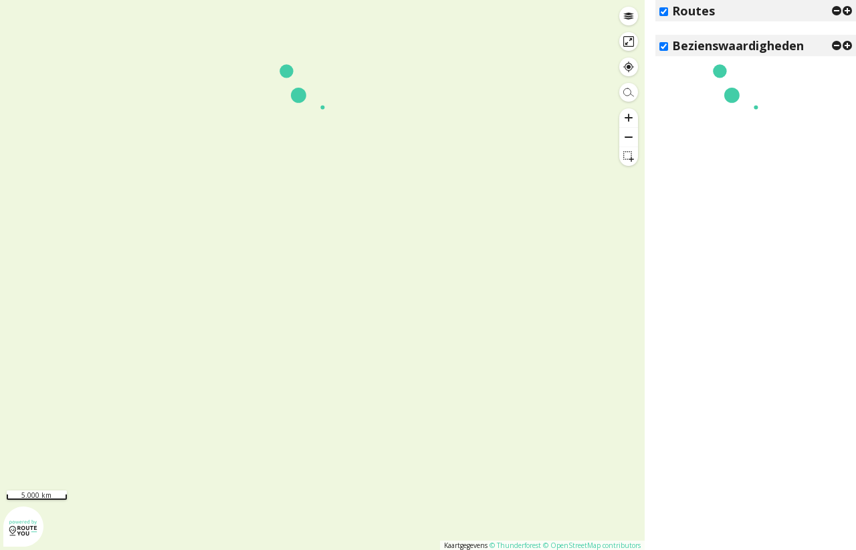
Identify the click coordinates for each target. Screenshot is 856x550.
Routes (693, 11)
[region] (322, 275)
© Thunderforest (515, 545)
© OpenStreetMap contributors (592, 545)
